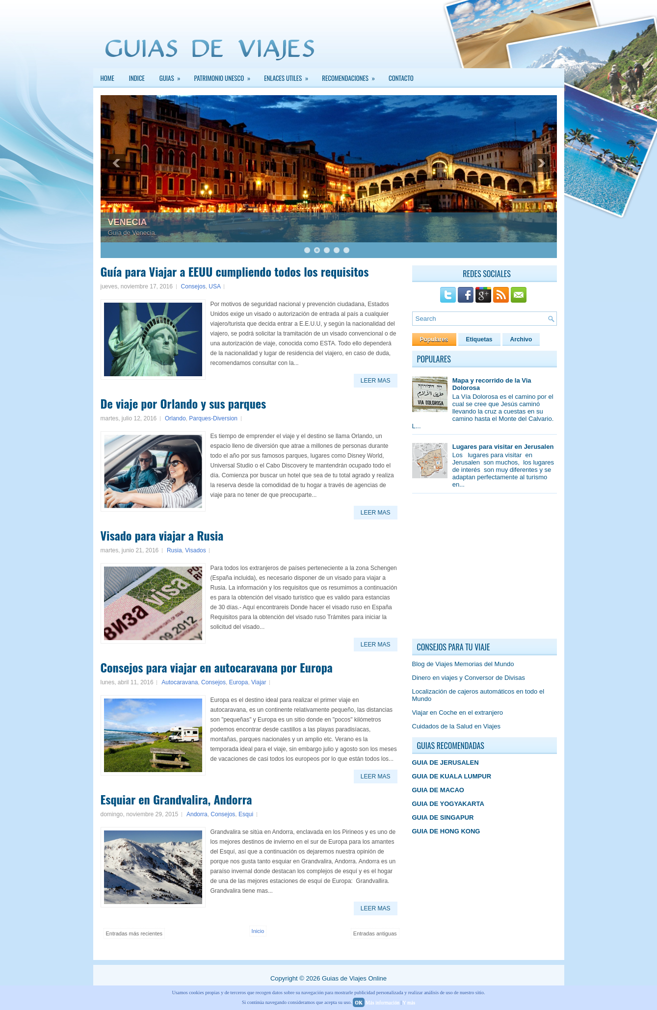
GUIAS (173, 75)
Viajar (258, 682)
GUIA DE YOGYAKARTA (448, 803)
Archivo (521, 339)
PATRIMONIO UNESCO (225, 75)
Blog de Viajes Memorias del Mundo (463, 664)
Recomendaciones (351, 75)
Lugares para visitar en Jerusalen (503, 446)
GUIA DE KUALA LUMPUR (452, 776)
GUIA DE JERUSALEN (445, 762)
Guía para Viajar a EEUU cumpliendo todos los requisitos (235, 271)
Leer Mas (376, 380)
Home (107, 78)
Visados (195, 550)
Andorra (197, 814)
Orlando (175, 418)
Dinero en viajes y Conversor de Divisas (468, 677)
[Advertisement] (485, 568)
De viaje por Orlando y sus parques (183, 403)
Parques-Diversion (213, 418)
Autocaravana (179, 682)
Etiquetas (479, 339)
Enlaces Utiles (289, 75)
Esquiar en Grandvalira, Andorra (176, 799)
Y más (409, 1002)
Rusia (174, 550)
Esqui (245, 814)
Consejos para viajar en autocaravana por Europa (217, 667)
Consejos (193, 286)
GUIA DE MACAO (438, 790)
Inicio (258, 931)
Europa (238, 682)
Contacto (401, 78)
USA (214, 286)
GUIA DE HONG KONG (446, 831)
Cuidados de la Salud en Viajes (456, 726)
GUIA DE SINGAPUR (443, 817)
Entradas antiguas (375, 933)
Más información (382, 1002)
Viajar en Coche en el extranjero (457, 712)
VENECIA (127, 222)
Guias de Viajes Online (354, 978)
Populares (434, 339)
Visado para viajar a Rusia (162, 535)
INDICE (137, 78)
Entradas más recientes (134, 933)
